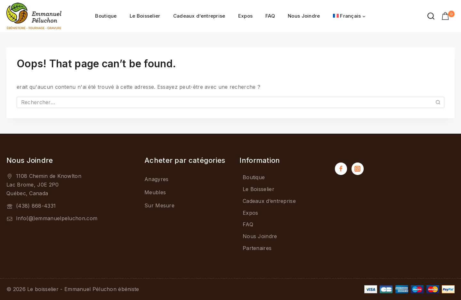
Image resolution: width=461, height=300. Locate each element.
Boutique (106, 16)
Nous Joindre (304, 16)
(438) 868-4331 (36, 206)
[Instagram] (358, 168)
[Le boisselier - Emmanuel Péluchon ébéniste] (33, 16)
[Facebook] (341, 168)
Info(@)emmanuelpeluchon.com (56, 218)
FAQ (270, 16)
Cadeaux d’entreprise (199, 16)
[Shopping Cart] (448, 16)
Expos (245, 16)
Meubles (155, 192)
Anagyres (156, 179)
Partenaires (257, 248)
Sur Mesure (159, 205)
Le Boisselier (145, 16)
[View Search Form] (431, 16)
